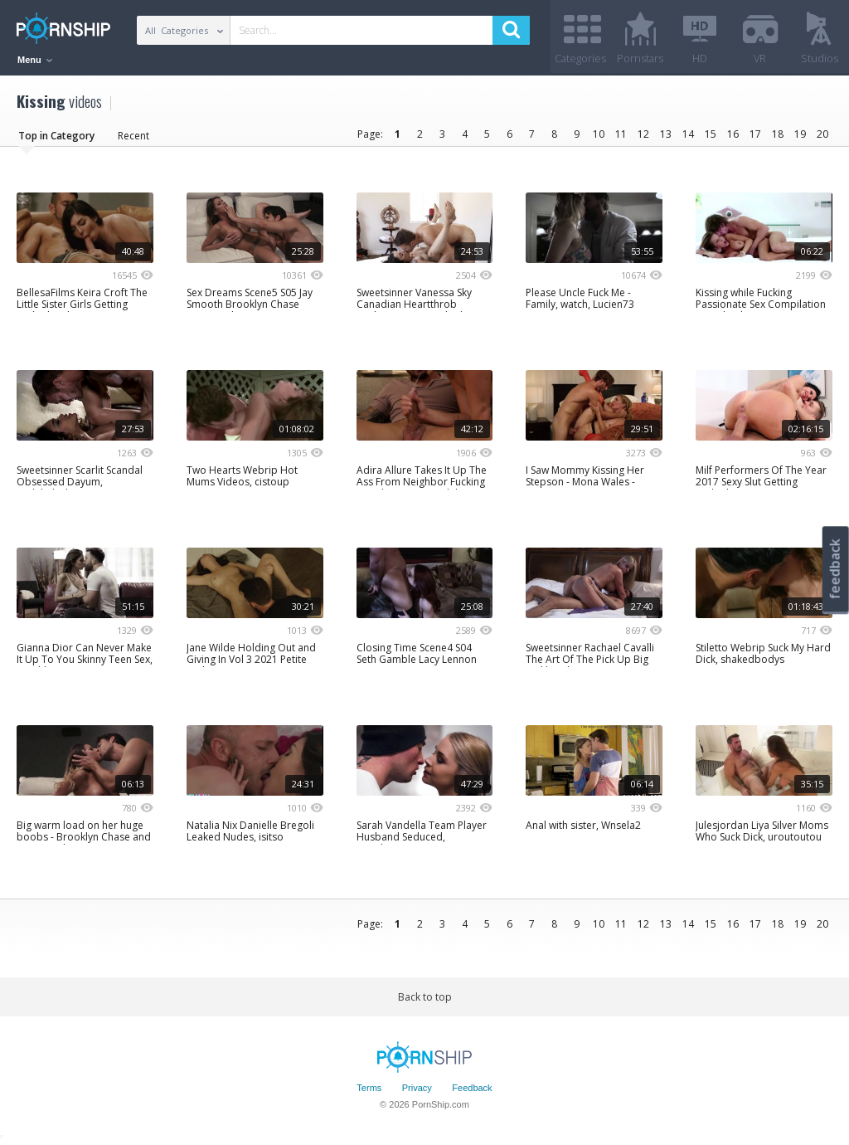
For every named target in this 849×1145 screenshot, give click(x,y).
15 (710, 135)
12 (643, 135)
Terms (369, 1089)
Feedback (472, 1089)
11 (621, 135)
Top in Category (56, 136)
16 (733, 135)
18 (778, 135)
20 (822, 135)
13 (666, 135)
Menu (34, 60)
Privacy (417, 1089)
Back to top (425, 998)
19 (800, 135)
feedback (835, 568)
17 (755, 135)
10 (598, 135)
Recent (133, 136)
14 (688, 135)
